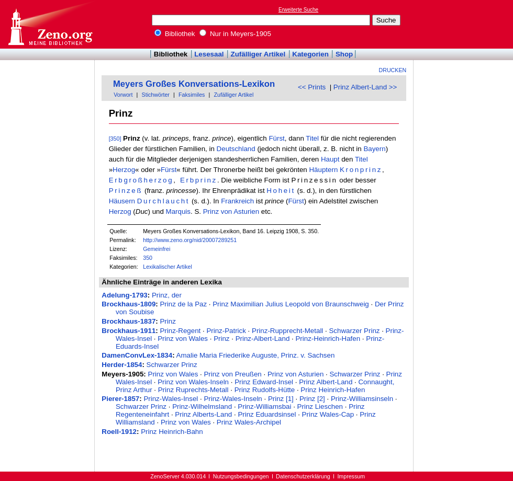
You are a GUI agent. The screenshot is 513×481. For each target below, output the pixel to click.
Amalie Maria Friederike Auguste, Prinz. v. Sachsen (255, 355)
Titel (312, 138)
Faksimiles (192, 94)
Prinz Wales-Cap (328, 414)
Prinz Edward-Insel (264, 382)
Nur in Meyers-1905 (235, 34)
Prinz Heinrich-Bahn (172, 432)
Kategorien (310, 54)
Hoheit (280, 190)
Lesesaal (209, 54)
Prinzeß (126, 190)
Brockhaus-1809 (128, 304)
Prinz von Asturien (231, 211)
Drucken (393, 70)
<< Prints (312, 87)
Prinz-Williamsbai (264, 406)
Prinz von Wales (183, 338)
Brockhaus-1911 (128, 331)
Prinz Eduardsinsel (267, 414)
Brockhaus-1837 (128, 321)
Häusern (122, 201)
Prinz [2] (312, 399)
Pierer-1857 (120, 399)
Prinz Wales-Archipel (249, 422)
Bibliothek (174, 34)
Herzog (124, 170)
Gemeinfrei (156, 249)
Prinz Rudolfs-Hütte (265, 390)
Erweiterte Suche (298, 10)
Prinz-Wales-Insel (170, 399)
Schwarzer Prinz (354, 331)
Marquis (178, 211)
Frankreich (237, 201)
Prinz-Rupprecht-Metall (287, 331)
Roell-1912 (119, 432)
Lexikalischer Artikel (167, 267)
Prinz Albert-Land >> (365, 87)
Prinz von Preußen (232, 374)
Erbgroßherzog (141, 180)
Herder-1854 (122, 365)
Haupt (330, 159)
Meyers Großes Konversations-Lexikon (194, 84)
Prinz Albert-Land (325, 382)
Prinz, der (167, 295)
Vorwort (123, 94)
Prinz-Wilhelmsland (202, 406)
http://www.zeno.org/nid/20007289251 (190, 240)
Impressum (351, 476)
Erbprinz (198, 180)
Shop (344, 54)
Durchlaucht (163, 201)
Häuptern (323, 170)
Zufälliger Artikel (258, 54)
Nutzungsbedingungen (241, 476)
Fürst (276, 138)
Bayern (374, 149)
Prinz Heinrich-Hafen (332, 390)
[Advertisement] (48, 90)
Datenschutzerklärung (303, 476)
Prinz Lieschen (320, 406)
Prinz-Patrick (226, 331)
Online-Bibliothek (49, 24)
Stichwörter (156, 94)
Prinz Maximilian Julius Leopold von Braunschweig (291, 304)
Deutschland (236, 149)
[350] (115, 138)
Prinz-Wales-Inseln (233, 399)
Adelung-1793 (124, 295)
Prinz (167, 321)
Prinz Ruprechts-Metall (193, 390)
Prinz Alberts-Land (203, 414)
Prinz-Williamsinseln (362, 399)
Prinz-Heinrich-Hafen (327, 338)
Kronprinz (361, 170)
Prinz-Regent (180, 331)
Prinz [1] (281, 399)
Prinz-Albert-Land (263, 338)
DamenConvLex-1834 (137, 355)
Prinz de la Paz (183, 304)
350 (147, 258)
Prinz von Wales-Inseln (193, 382)
